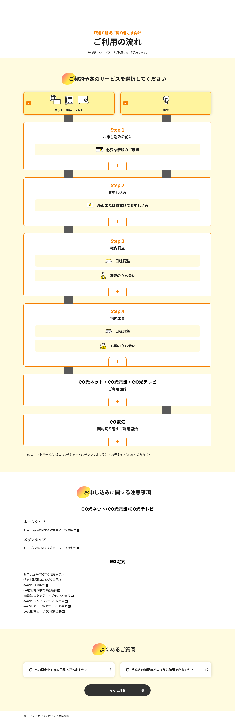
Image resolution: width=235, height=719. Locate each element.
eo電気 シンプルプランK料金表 (44, 600)
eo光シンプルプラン (101, 52)
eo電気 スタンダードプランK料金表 (47, 594)
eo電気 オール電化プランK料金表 (46, 605)
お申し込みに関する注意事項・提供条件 (50, 530)
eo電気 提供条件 (34, 584)
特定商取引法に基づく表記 (41, 579)
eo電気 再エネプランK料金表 (43, 610)
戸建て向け (44, 714)
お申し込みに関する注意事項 (43, 574)
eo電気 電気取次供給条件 (40, 589)
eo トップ (29, 714)
